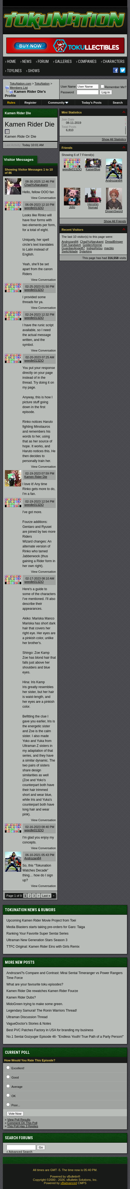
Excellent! (17, 1068)
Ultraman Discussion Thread (27, 1017)
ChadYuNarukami (36, 184)
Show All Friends (115, 221)
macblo (109, 248)
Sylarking (85, 251)
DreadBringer (114, 241)
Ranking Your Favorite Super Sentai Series (38, 933)
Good (15, 1077)
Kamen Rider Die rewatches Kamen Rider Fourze (42, 991)
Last (46, 895)
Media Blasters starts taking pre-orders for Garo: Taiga (46, 927)
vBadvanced (68, 1183)
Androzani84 (32, 858)
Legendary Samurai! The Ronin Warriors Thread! (42, 1010)
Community (58, 102)
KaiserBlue (93, 169)
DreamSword (114, 211)
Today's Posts (91, 102)
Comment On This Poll (22, 1123)
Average (17, 1086)
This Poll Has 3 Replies (22, 1126)
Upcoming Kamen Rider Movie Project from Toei (41, 920)
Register (30, 102)
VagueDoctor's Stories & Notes (29, 1023)
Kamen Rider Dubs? (21, 997)
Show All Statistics (114, 139)
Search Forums (19, 1138)
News (27, 61)
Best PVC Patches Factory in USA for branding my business (50, 1030)
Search (118, 102)
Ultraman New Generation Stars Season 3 (37, 940)
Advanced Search (20, 1151)
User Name (68, 86)
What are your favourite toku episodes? (35, 984)
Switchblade (69, 251)
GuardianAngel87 (73, 248)
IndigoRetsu (94, 248)
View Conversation (43, 197)
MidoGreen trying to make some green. (35, 1004)
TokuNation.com (20, 83)
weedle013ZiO (34, 208)
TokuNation (42, 83)
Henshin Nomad (93, 205)
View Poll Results (18, 1119)
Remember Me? (113, 87)
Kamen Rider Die (35, 476)
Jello (72, 207)
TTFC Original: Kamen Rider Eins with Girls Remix (43, 946)
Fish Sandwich (71, 245)
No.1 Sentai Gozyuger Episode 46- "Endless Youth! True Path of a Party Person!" (65, 1037)
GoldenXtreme (92, 245)
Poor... (15, 1105)
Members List (19, 87)
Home (11, 61)
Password (67, 92)
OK (13, 1096)
